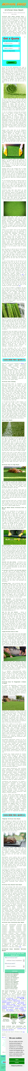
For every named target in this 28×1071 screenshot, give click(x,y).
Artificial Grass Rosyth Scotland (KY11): (13, 16)
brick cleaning (9, 1009)
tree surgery (21, 1002)
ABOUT (17, 7)
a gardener (21, 1009)
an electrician (9, 998)
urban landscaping (6, 914)
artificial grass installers (16, 888)
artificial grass (6, 20)
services (24, 637)
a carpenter (23, 1010)
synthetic (20, 318)
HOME (11, 7)
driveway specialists (12, 999)
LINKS (14, 7)
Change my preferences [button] (16, 1065)
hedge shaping (17, 1005)
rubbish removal (20, 997)
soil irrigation (10, 1010)
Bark (23, 274)
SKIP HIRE (22, 998)
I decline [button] (17, 1062)
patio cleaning (16, 1000)
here (20, 285)
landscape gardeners (7, 1002)
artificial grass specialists (9, 374)
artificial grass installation (9, 378)
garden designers (19, 1008)
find (6, 924)
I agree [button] (16, 1059)
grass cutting (20, 1003)
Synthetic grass (6, 363)
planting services (10, 1004)
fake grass (11, 946)
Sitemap (3, 1056)
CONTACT (20, 7)
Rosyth (22, 363)
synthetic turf (22, 778)
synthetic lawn (5, 198)
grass (3, 761)
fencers (8, 1003)
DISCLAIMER (24, 7)
